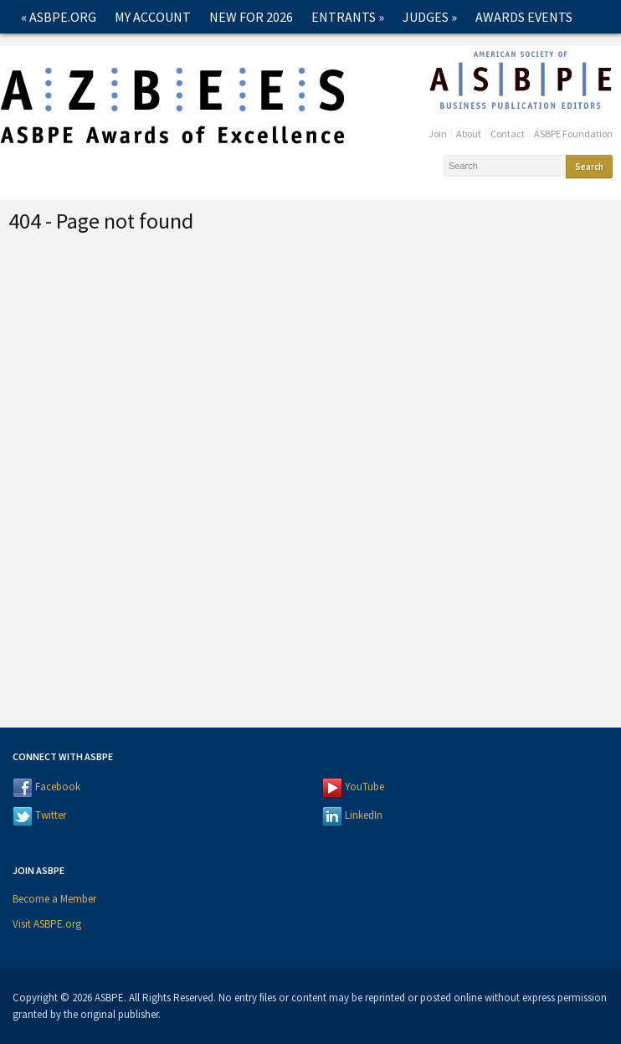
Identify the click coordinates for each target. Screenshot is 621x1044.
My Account (153, 16)
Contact (277, 50)
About (468, 133)
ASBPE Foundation (573, 133)
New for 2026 (251, 16)
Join (438, 133)
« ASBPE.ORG (58, 16)
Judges (430, 16)
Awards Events (523, 16)
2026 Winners (68, 50)
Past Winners (181, 50)
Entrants (347, 16)
